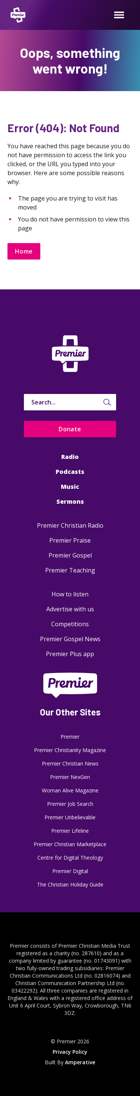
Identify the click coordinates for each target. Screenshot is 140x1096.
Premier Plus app (70, 654)
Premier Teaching (70, 570)
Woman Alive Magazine (70, 790)
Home (24, 251)
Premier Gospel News (70, 639)
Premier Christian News (70, 763)
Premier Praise (70, 540)
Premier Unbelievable (70, 817)
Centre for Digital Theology (70, 857)
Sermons (70, 501)
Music (70, 486)
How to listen (70, 594)
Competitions (70, 624)
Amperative (80, 1062)
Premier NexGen (70, 776)
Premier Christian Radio (70, 525)
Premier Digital (70, 871)
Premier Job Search (70, 803)
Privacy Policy (70, 1051)
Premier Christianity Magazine (70, 750)
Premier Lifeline (70, 830)
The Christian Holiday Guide (70, 884)
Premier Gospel (70, 555)
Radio (70, 457)
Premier (70, 736)
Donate (70, 429)
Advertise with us (70, 609)
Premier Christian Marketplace (70, 844)
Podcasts (70, 472)
